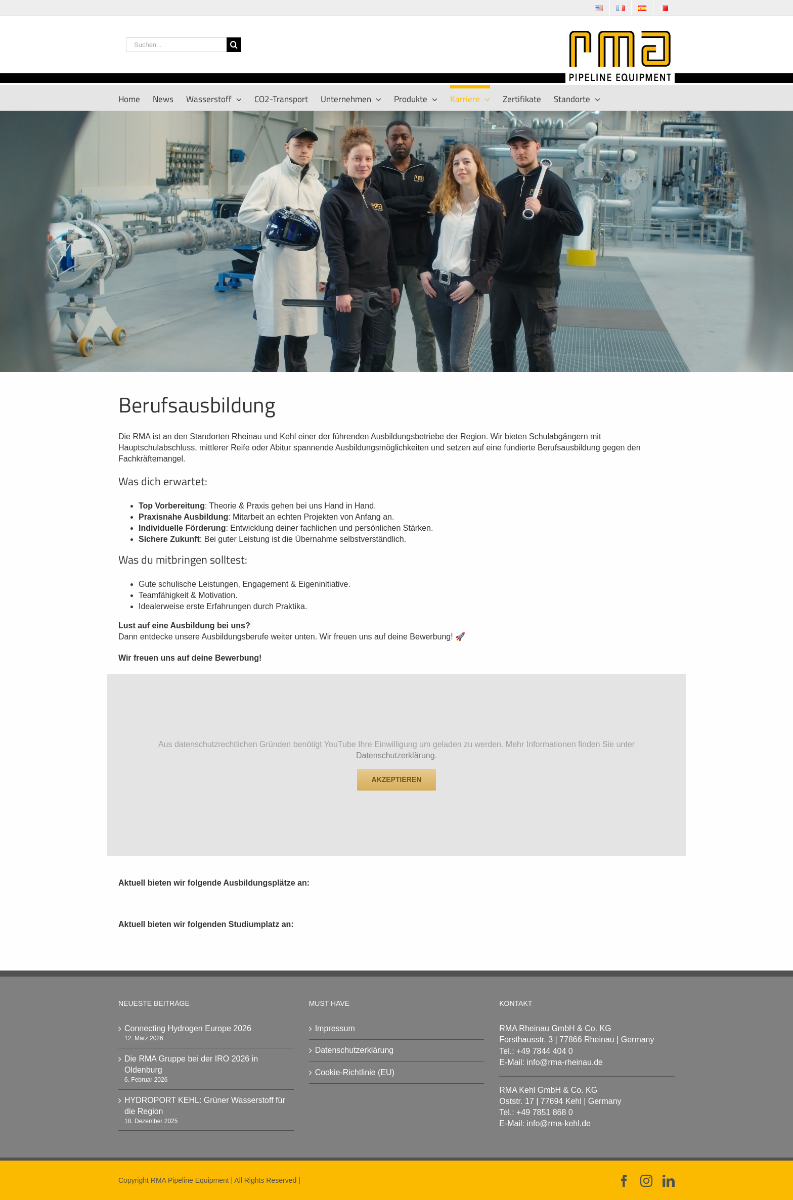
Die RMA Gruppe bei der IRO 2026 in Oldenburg (191, 1064)
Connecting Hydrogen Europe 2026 (187, 1028)
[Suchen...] (176, 44)
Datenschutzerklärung (395, 755)
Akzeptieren (397, 779)
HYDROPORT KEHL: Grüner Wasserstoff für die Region (204, 1106)
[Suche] (234, 44)
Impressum (335, 1028)
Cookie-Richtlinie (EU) (354, 1072)
